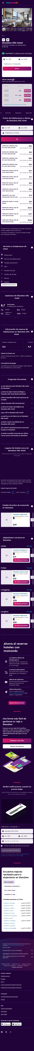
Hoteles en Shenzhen (23, 959)
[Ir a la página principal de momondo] (12, 3)
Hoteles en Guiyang (9, 919)
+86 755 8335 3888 (8, 51)
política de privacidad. (17, 849)
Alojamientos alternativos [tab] (12, 880)
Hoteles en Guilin (8, 904)
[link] (21, 541)
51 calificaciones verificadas (22, 53)
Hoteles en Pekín (8, 899)
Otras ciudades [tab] (8, 875)
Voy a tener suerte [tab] (9, 884)
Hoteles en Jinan (8, 912)
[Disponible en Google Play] (6, 1018)
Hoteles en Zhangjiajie (9, 922)
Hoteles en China (26, 958)
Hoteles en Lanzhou (9, 917)
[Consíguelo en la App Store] (17, 1018)
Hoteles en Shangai (9, 897)
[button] (3, 3)
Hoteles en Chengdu (9, 914)
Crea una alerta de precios (16, 673)
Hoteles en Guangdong (9, 959)
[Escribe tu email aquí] (18, 835)
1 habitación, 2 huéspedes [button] (12, 64)
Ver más (29, 527)
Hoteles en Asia (15, 958)
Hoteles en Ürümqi (8, 907)
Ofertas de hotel (6, 958)
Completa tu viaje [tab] (9, 888)
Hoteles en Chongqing (10, 909)
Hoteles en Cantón (8, 902)
